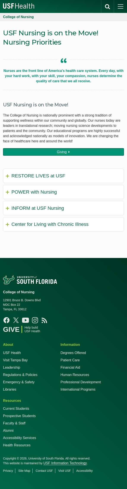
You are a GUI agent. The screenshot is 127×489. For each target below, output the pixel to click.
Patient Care (70, 360)
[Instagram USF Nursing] (35, 320)
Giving (62, 152)
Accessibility (84, 470)
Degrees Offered (73, 353)
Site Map (24, 470)
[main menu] (120, 6)
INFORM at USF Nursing (37, 208)
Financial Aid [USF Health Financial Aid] (70, 367)
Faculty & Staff (14, 423)
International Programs (77, 389)
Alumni (8, 430)
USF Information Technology (65, 463)
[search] (107, 6)
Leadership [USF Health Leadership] (11, 367)
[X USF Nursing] (16, 320)
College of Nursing (18, 17)
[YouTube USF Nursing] (25, 320)
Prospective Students (19, 416)
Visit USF (64, 470)
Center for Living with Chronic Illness (50, 224)
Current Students (16, 408)
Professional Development (80, 382)
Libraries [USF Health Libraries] (9, 389)
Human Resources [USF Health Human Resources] (74, 375)
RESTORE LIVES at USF (38, 176)
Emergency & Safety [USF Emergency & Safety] (19, 382)
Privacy (8, 470)
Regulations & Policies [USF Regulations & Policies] (20, 375)
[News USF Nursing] (44, 320)
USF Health (12, 353)
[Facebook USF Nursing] (6, 320)
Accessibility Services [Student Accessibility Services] (19, 438)
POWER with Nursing (34, 192)
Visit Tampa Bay (15, 360)
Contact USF (44, 470)
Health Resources (16, 445)
